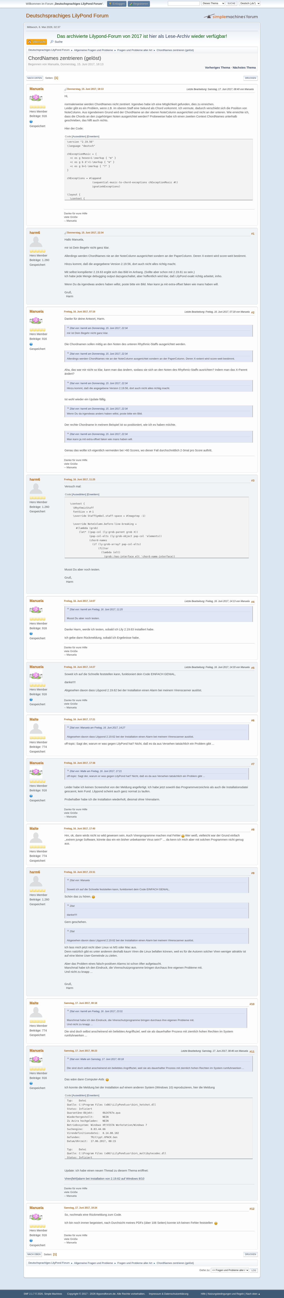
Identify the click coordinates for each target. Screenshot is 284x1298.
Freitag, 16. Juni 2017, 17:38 (79, 763)
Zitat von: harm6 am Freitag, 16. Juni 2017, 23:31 (96, 1011)
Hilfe (203, 1293)
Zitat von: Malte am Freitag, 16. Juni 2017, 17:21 (96, 771)
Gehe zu (204, 1270)
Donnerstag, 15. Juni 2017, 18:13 (85, 89)
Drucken (250, 78)
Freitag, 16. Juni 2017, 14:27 (79, 667)
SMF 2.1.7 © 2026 (33, 1293)
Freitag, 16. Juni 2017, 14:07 (79, 601)
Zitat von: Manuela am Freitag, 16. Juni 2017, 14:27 (97, 727)
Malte (34, 719)
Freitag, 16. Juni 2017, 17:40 (79, 828)
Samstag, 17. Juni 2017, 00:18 (80, 1003)
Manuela (37, 89)
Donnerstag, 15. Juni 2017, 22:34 (85, 232)
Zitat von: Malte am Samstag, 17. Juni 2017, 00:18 (97, 1059)
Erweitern (93, 136)
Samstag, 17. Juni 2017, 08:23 (80, 1050)
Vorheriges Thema (217, 67)
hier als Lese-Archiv (169, 36)
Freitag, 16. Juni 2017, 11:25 (79, 479)
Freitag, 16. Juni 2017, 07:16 (79, 311)
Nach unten (34, 78)
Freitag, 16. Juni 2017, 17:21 (79, 719)
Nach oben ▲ (253, 1293)
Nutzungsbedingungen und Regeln (226, 1293)
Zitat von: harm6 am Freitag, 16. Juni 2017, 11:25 (96, 609)
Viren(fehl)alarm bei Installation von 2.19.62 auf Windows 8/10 (104, 1178)
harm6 (35, 233)
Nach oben (34, 1254)
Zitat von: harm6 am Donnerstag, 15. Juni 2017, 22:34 (99, 328)
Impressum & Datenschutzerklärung (168, 1293)
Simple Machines (53, 1293)
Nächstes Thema (244, 67)
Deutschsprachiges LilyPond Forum (67, 16)
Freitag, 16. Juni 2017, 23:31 (79, 872)
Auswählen (79, 136)
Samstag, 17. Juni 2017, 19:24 (80, 1207)
